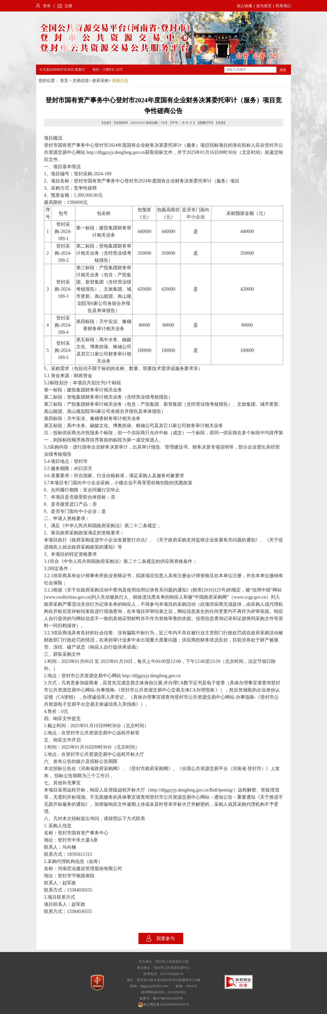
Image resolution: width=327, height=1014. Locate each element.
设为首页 (264, 6)
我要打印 (205, 123)
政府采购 (100, 80)
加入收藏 (244, 6)
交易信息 (81, 80)
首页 (64, 80)
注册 (68, 6)
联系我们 (283, 6)
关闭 (221, 123)
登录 (47, 6)
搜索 (282, 70)
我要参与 (165, 938)
